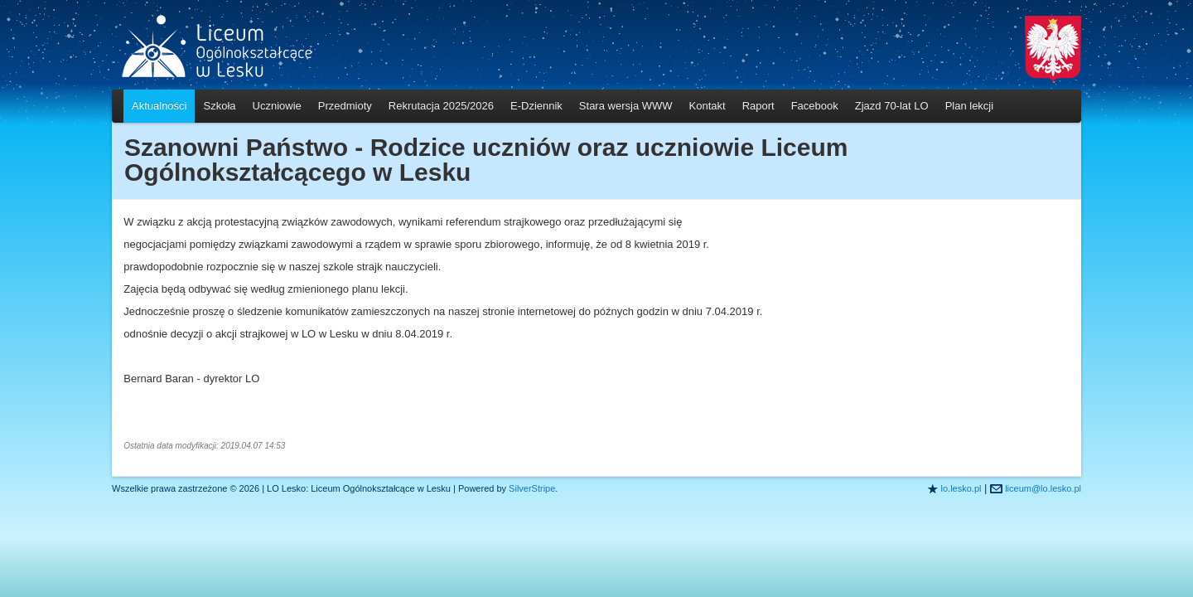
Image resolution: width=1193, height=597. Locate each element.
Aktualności (159, 106)
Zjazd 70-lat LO (892, 106)
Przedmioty (345, 106)
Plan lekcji (969, 106)
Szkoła (219, 106)
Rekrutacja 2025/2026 (441, 106)
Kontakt (707, 106)
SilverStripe (532, 488)
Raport (758, 106)
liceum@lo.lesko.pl (1043, 488)
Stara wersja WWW (626, 106)
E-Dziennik (536, 106)
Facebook (814, 106)
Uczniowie (277, 106)
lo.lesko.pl (961, 488)
